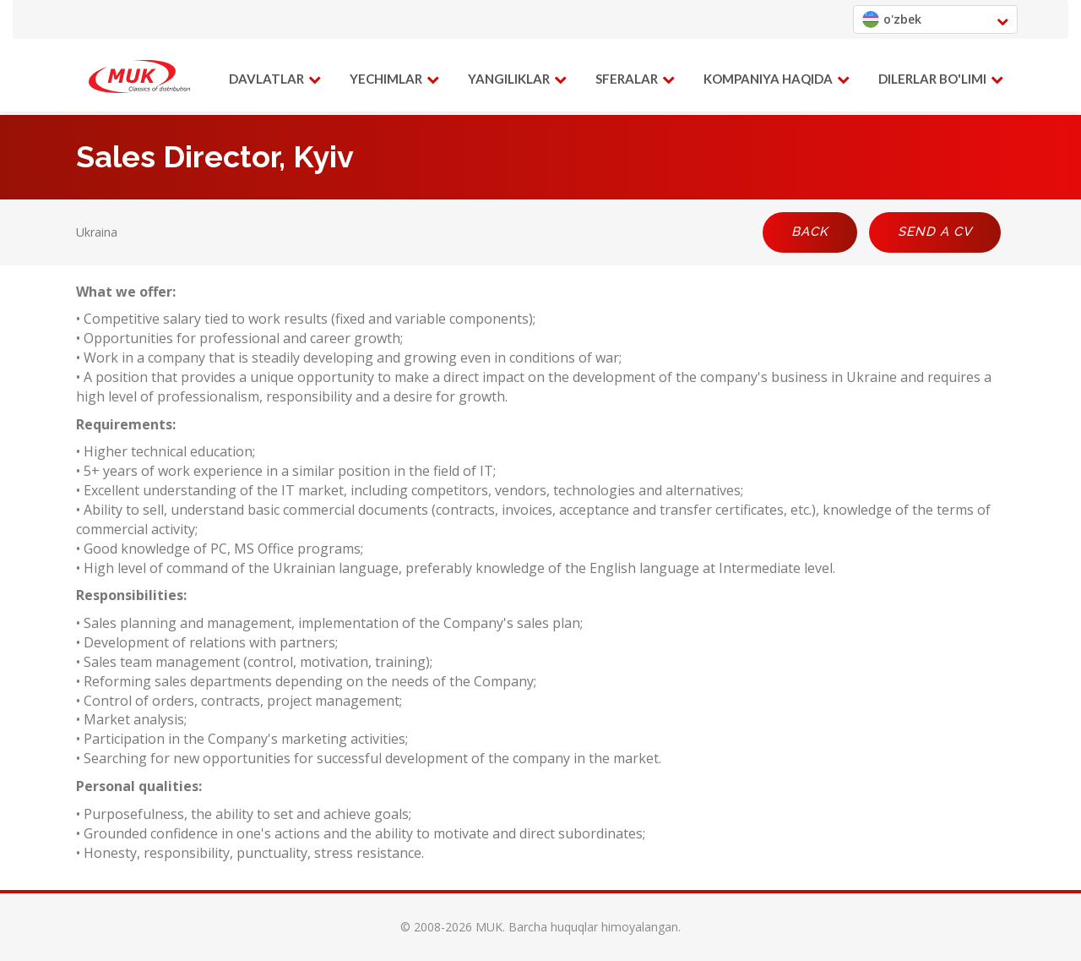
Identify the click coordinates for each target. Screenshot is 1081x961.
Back (809, 231)
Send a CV (935, 231)
